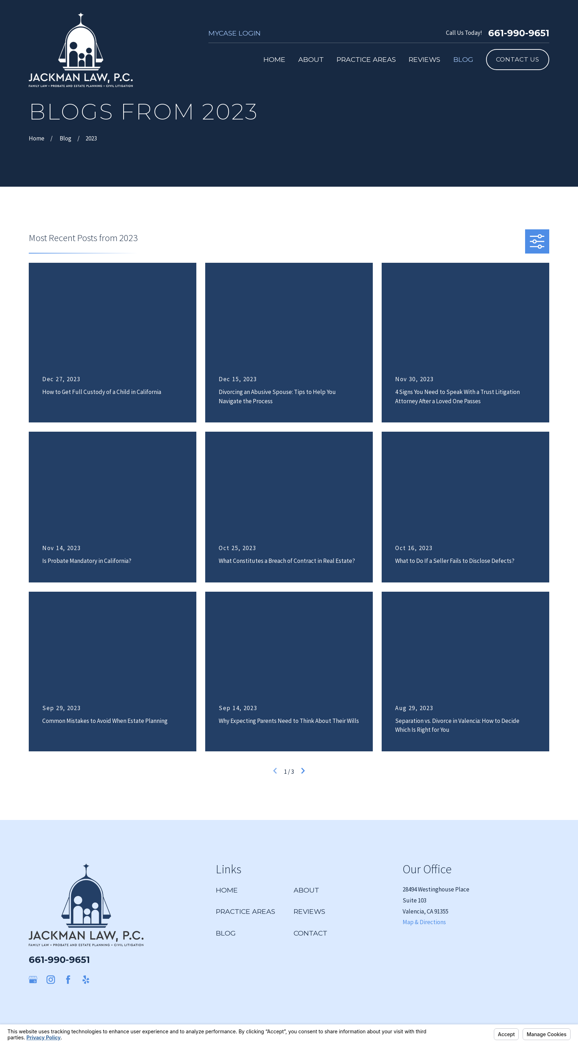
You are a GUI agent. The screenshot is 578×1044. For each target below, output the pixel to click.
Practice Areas (245, 911)
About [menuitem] (311, 59)
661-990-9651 (518, 33)
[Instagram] (51, 979)
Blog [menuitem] (463, 59)
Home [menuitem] (274, 59)
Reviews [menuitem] (424, 59)
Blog (226, 933)
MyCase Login (234, 33)
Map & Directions (424, 922)
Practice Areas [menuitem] (366, 59)
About (306, 890)
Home (227, 890)
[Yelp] (86, 979)
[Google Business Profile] (33, 979)
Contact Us (518, 59)
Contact (310, 933)
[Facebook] (68, 979)
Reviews (309, 911)
